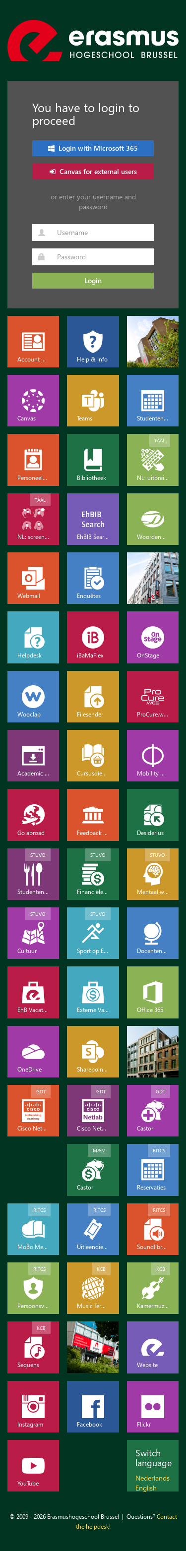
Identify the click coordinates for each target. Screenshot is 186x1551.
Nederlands (152, 1478)
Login (93, 280)
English (146, 1487)
